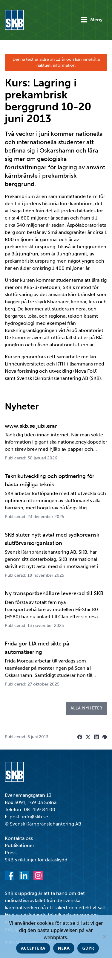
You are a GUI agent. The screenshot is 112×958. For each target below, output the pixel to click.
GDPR (88, 948)
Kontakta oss (19, 838)
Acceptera (33, 948)
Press (10, 852)
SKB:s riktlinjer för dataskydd (36, 860)
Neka (64, 948)
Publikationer (19, 845)
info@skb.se (35, 817)
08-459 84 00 (39, 809)
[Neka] (105, 936)
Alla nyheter (86, 708)
